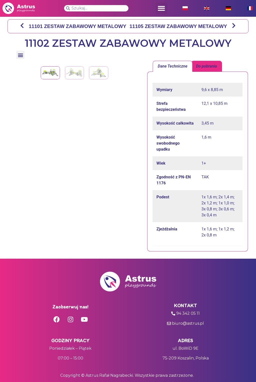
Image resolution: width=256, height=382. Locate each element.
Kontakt (185, 305)
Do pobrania (206, 66)
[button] (162, 8)
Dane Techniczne (173, 66)
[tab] (172, 66)
